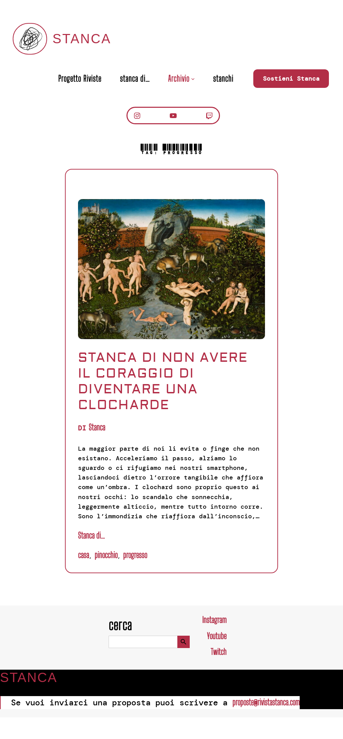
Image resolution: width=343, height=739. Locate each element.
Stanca (82, 38)
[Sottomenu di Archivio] (193, 79)
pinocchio (106, 555)
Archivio (178, 78)
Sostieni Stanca (291, 78)
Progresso (135, 555)
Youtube (216, 636)
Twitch (218, 652)
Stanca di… (91, 535)
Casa (83, 555)
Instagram (214, 620)
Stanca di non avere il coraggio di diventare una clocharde (163, 381)
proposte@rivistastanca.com (266, 702)
